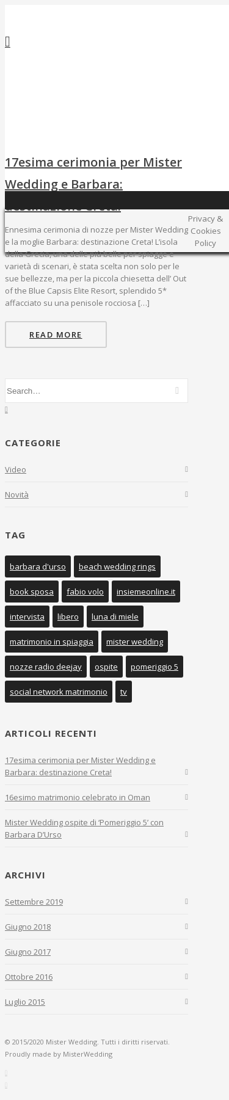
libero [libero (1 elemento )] (68, 616)
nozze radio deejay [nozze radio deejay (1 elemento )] (46, 666)
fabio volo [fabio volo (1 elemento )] (85, 591)
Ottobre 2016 (29, 976)
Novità (17, 494)
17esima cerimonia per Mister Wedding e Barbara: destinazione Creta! (93, 184)
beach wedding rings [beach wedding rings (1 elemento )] (117, 566)
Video (15, 469)
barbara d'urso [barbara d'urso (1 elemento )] (38, 566)
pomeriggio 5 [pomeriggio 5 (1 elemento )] (154, 666)
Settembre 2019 (34, 901)
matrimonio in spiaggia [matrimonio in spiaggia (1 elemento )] (51, 641)
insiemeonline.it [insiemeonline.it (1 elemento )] (146, 591)
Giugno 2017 (28, 951)
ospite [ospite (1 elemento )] (106, 666)
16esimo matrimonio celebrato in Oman (77, 797)
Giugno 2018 (28, 926)
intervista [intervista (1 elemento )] (27, 616)
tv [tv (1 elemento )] (123, 691)
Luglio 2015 (25, 1001)
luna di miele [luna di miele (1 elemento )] (115, 616)
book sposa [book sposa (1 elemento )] (32, 591)
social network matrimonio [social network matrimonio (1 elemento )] (58, 691)
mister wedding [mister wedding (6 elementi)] (134, 641)
